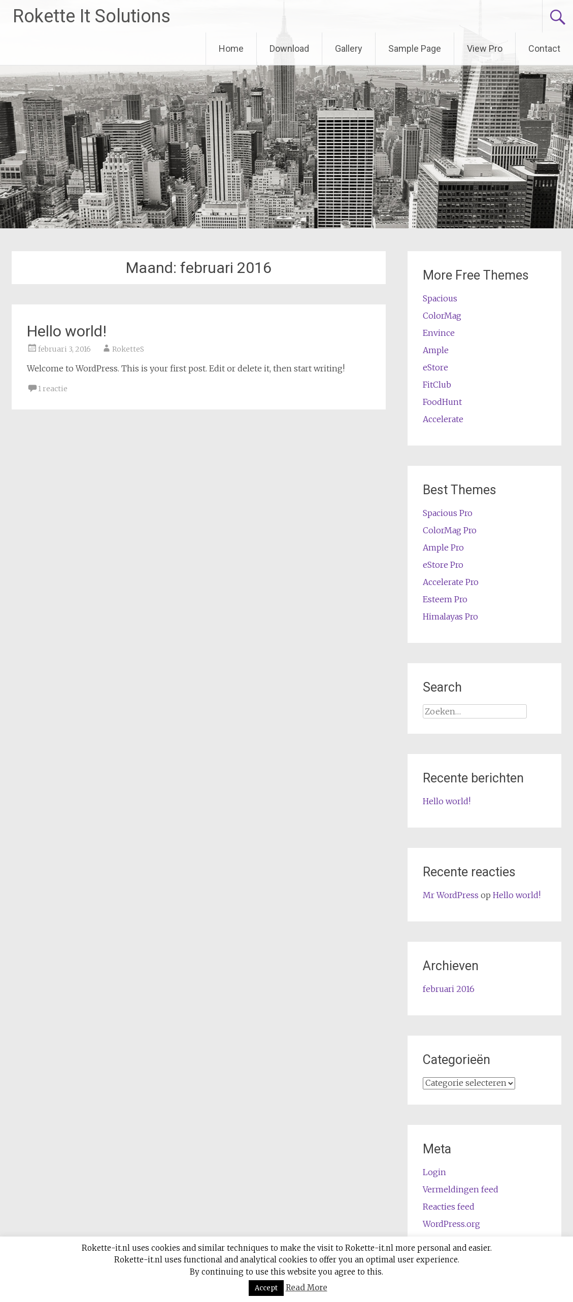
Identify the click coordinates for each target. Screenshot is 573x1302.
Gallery (348, 48)
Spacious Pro (448, 513)
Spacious (440, 298)
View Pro (484, 48)
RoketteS (128, 349)
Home (231, 48)
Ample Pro (443, 547)
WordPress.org (451, 1224)
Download (289, 48)
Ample (436, 350)
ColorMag (442, 316)
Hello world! (67, 331)
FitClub (437, 385)
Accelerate (443, 419)
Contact (544, 48)
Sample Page (414, 48)
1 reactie (53, 388)
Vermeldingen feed (460, 1189)
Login (434, 1172)
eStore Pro (443, 565)
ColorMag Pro (450, 530)
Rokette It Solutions (92, 16)
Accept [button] (266, 1288)
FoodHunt (442, 402)
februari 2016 (449, 989)
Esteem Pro (445, 599)
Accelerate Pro (451, 582)
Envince (439, 333)
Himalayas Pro (450, 616)
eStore (435, 367)
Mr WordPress (451, 895)
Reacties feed (449, 1207)
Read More (306, 1287)
